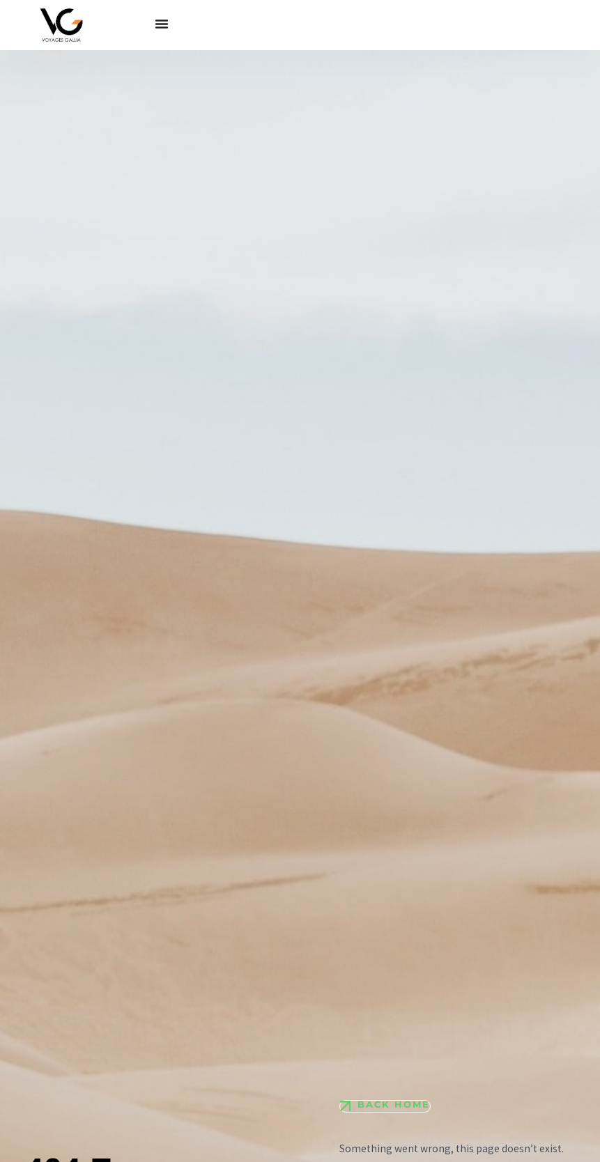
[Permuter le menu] (162, 24)
